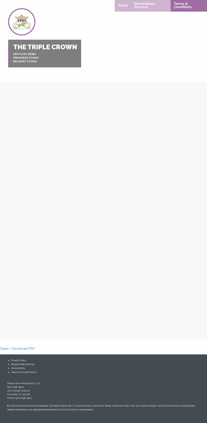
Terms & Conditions (183, 5)
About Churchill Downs (24, 372)
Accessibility (18, 368)
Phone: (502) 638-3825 (19, 398)
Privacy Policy (18, 360)
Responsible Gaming (22, 364)
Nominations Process (145, 5)
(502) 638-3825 (15, 387)
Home (123, 5)
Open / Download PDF (17, 349)
